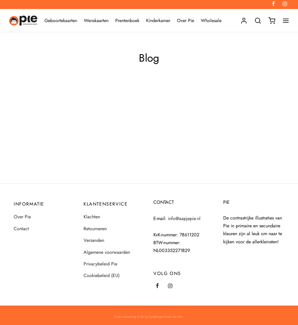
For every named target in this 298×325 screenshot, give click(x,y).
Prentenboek (127, 20)
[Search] (257, 20)
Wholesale (211, 20)
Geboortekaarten (61, 20)
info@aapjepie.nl (184, 218)
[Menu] (285, 20)
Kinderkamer (158, 20)
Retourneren (95, 228)
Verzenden (94, 240)
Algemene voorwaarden (107, 252)
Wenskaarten (96, 20)
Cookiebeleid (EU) (102, 275)
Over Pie (185, 20)
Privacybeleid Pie (100, 263)
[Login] (243, 20)
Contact (21, 228)
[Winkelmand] (271, 20)
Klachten (92, 216)
